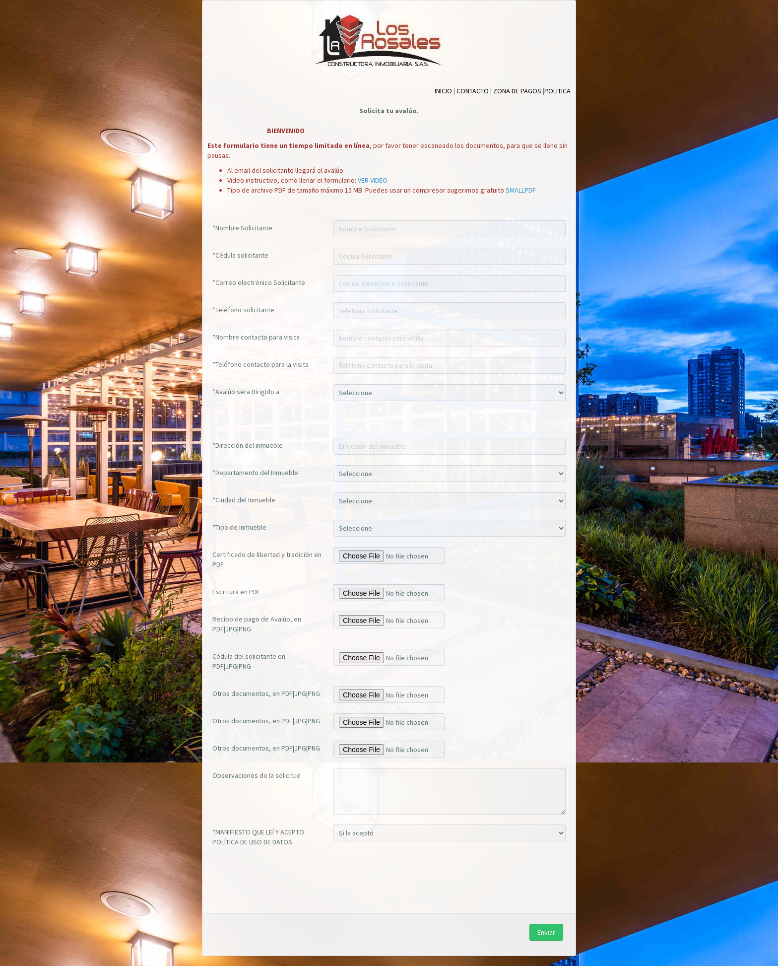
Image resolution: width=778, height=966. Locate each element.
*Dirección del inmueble (247, 445)
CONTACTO (472, 90)
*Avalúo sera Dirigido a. (246, 391)
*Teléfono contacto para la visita (260, 364)
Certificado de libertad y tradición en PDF (267, 559)
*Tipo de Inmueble (239, 527)
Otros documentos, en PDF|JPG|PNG (266, 693)
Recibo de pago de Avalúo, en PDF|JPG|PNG (256, 624)
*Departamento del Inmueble (255, 472)
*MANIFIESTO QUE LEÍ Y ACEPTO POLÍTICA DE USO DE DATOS (258, 837)
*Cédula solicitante (240, 255)
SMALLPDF (521, 190)
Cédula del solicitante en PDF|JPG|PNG (248, 661)
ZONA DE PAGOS (517, 90)
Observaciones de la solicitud (256, 775)
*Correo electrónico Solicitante (258, 282)
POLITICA (557, 90)
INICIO (443, 90)
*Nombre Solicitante (242, 227)
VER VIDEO (373, 180)
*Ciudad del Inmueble (243, 499)
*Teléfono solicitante (243, 309)
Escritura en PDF (236, 591)
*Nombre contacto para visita (256, 337)
